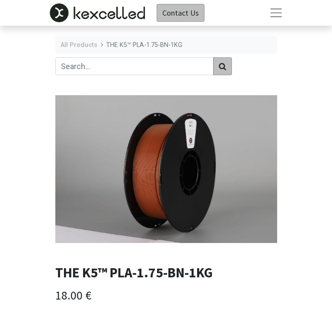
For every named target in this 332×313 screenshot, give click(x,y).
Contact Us (180, 13)
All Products (78, 45)
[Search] (222, 66)
